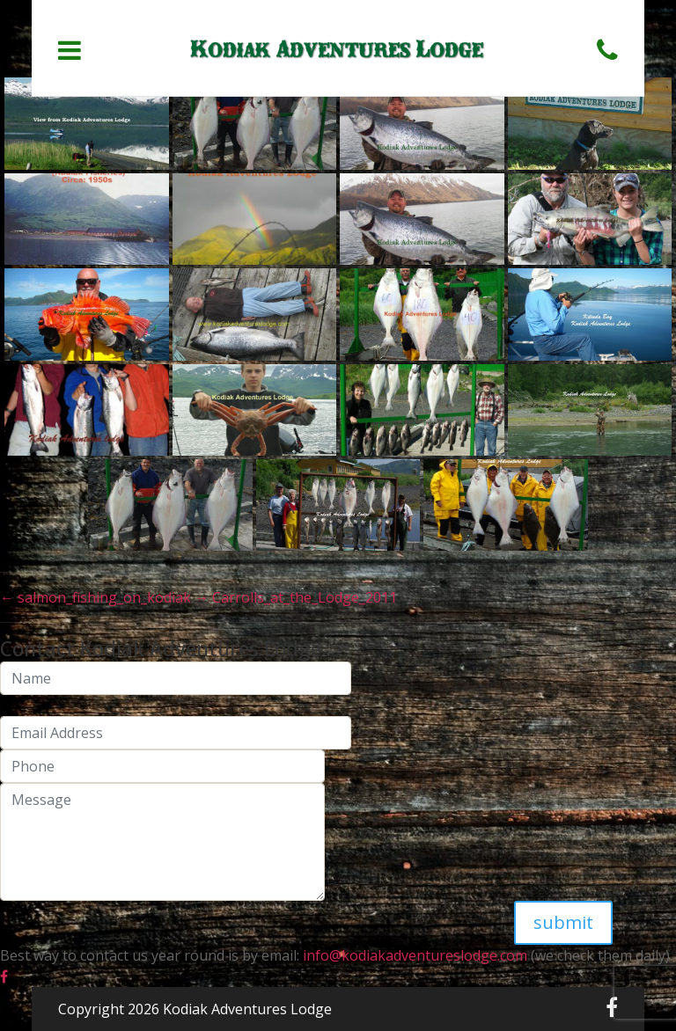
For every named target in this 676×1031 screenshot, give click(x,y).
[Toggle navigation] (69, 50)
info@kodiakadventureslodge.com (413, 955)
